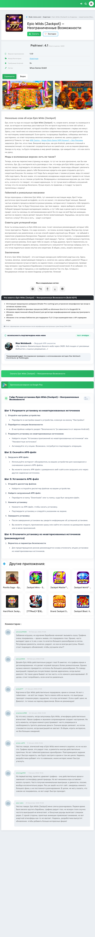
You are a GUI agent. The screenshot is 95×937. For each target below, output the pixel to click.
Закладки (50, 34)
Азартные (34, 59)
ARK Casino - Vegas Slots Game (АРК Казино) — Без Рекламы (56, 140)
